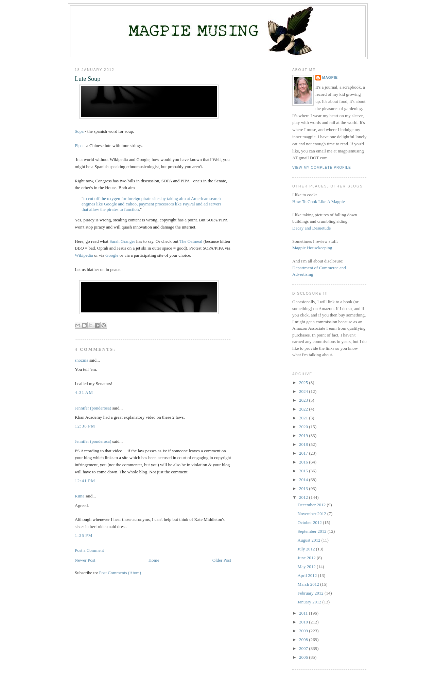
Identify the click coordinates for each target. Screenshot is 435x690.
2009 (304, 630)
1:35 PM (84, 535)
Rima (79, 495)
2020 (304, 426)
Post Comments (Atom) (120, 572)
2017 (304, 453)
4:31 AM (84, 392)
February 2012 (311, 593)
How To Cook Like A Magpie (318, 201)
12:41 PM (85, 480)
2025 (304, 382)
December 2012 (312, 504)
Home (154, 560)
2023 (304, 400)
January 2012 (310, 601)
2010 (304, 621)
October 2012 (310, 522)
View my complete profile (321, 167)
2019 (304, 435)
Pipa (79, 145)
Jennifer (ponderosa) (93, 408)
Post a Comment (89, 550)
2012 (304, 497)
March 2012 (309, 584)
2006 (304, 657)
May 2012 (307, 566)
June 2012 (307, 557)
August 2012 (309, 540)
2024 (304, 391)
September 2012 (313, 531)
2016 (304, 462)
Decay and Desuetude (311, 228)
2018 (304, 444)
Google (111, 255)
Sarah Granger (122, 241)
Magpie (330, 77)
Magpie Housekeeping (312, 247)
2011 (304, 613)
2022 (304, 409)
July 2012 (307, 548)
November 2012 (312, 513)
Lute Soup (87, 78)
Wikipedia (84, 255)
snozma (81, 360)
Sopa (79, 131)
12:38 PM (85, 426)
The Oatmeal (191, 241)
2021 (304, 417)
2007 (304, 648)
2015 (304, 470)
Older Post (221, 560)
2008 (304, 639)
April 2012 (308, 575)
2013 (304, 488)
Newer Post (85, 560)
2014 (304, 479)
